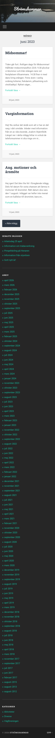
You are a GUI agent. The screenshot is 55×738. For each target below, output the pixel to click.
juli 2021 (8, 500)
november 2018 (11, 616)
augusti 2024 (10, 350)
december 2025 (11, 294)
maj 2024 (8, 364)
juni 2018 (8, 640)
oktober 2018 (10, 621)
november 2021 (11, 486)
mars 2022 (9, 467)
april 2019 (9, 602)
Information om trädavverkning (19, 246)
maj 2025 (8, 322)
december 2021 (11, 481)
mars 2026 (9, 285)
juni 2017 (8, 672)
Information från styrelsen (17, 255)
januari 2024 (10, 378)
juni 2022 (8, 453)
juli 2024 (8, 355)
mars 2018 (9, 654)
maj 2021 (8, 509)
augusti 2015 (10, 682)
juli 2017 (8, 668)
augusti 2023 (10, 397)
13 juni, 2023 (14, 154)
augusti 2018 (10, 630)
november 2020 (11, 528)
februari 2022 (10, 472)
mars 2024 (9, 373)
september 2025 (12, 308)
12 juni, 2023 (14, 212)
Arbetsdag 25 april (13, 241)
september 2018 (12, 626)
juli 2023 (8, 401)
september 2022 (12, 439)
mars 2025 (9, 331)
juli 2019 (8, 588)
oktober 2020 (10, 532)
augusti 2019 (10, 584)
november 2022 (11, 430)
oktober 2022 (10, 434)
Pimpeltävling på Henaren (16, 250)
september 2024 (12, 345)
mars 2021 (9, 518)
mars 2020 (9, 565)
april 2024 (9, 369)
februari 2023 (10, 420)
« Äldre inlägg (11, 223)
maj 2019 (8, 598)
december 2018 (11, 612)
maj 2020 (8, 556)
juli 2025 (8, 313)
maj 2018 (8, 644)
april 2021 (9, 514)
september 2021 (12, 490)
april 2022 (9, 462)
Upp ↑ (50, 732)
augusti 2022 (10, 444)
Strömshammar (27, 8)
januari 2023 (10, 425)
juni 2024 (8, 359)
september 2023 (12, 392)
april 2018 (9, 649)
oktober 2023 (10, 387)
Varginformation (19, 113)
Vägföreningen (11, 721)
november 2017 (11, 659)
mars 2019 (9, 607)
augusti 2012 (10, 691)
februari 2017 (10, 677)
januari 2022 (10, 476)
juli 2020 (8, 546)
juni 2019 (8, 593)
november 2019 (11, 574)
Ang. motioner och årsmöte (20, 169)
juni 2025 (8, 317)
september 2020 (12, 537)
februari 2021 (10, 523)
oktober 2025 (10, 303)
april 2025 (9, 327)
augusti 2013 (10, 686)
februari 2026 (10, 289)
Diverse (8, 716)
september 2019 (12, 579)
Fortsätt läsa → (13, 90)
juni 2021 (8, 504)
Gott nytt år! (10, 260)
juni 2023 (8, 406)
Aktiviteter (9, 711)
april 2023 (9, 411)
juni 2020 (8, 551)
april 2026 (9, 280)
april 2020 (9, 560)
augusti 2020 (10, 542)
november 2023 (11, 383)
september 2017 (12, 663)
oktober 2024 (10, 341)
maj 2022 (8, 457)
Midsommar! (16, 52)
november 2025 (11, 299)
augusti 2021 (10, 495)
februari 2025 (10, 336)
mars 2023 (9, 416)
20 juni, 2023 (14, 100)
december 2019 (11, 570)
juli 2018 (8, 635)
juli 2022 (8, 448)
